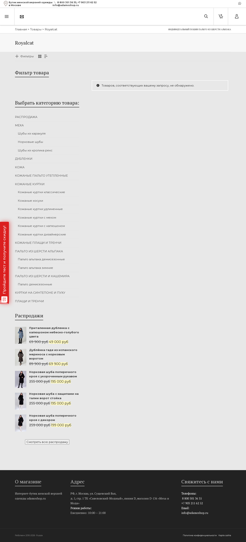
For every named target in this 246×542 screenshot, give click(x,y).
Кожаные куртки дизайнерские (42, 234)
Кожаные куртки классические (41, 192)
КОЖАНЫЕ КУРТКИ (30, 184)
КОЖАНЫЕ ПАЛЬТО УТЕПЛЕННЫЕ (41, 175)
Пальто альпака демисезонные (41, 259)
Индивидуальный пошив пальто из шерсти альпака (199, 29)
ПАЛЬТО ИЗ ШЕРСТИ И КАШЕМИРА (42, 276)
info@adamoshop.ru (194, 513)
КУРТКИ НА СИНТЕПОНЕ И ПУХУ (40, 292)
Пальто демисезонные (35, 284)
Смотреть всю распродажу (47, 442)
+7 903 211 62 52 (87, 2)
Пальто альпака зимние (35, 268)
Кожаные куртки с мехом (37, 217)
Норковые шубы (30, 142)
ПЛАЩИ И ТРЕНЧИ (29, 301)
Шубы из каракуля (31, 133)
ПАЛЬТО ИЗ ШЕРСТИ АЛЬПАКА (39, 251)
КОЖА (19, 167)
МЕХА (19, 125)
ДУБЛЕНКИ (23, 158)
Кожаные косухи (30, 200)
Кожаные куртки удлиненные (40, 209)
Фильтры (27, 56)
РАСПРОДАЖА (26, 117)
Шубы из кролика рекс (35, 150)
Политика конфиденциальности (200, 535)
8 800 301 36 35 (66, 2)
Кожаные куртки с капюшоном (41, 226)
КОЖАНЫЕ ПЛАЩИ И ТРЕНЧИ (38, 243)
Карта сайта (225, 535)
